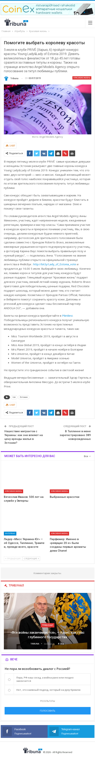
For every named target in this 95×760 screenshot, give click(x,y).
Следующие (31, 558)
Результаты (47, 701)
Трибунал (47, 625)
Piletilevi (67, 315)
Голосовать (47, 710)
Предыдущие (13, 558)
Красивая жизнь (82, 78)
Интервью (10, 533)
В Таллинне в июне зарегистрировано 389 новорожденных (75, 435)
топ (14, 397)
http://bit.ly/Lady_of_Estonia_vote (54, 264)
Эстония (24, 397)
